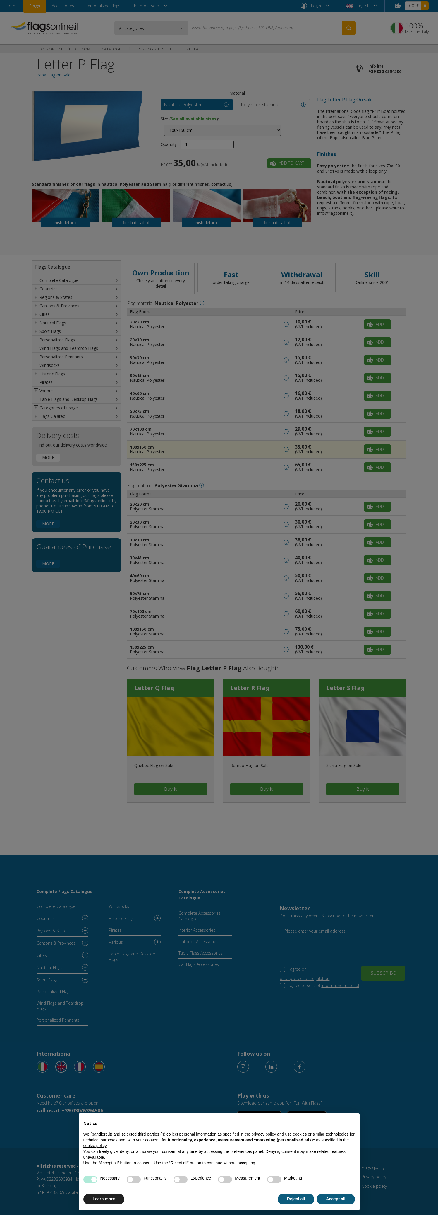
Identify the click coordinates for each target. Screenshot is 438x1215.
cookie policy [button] (95, 1145)
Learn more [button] (104, 1199)
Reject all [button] (296, 1199)
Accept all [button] (335, 1199)
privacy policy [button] (263, 1134)
